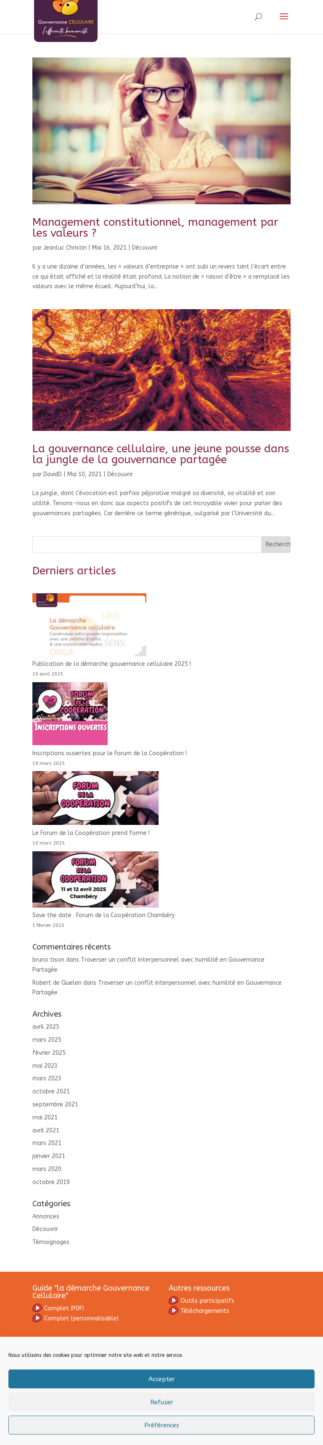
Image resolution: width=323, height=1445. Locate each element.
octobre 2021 (51, 1091)
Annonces (45, 1216)
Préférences (161, 1425)
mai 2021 (45, 1117)
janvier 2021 (48, 1156)
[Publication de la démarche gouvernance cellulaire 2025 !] (89, 626)
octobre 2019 (51, 1182)
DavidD (52, 474)
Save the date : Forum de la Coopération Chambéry (103, 915)
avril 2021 (45, 1130)
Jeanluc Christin (65, 247)
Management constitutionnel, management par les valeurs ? (155, 228)
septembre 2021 (55, 1104)
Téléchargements (199, 1311)
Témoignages (50, 1242)
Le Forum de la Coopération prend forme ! (91, 833)
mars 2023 (46, 1078)
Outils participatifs (201, 1300)
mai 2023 (45, 1065)
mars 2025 (46, 1039)
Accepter (161, 1379)
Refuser (161, 1402)
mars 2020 (46, 1169)
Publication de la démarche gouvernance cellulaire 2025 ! (111, 664)
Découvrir (145, 247)
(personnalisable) (75, 1318)
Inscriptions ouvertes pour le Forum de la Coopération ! (109, 753)
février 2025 (49, 1052)
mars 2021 (46, 1143)
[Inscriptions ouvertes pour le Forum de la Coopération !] (70, 715)
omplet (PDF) (64, 1308)
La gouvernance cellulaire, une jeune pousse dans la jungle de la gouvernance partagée (160, 454)
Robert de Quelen (57, 982)
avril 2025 (45, 1026)
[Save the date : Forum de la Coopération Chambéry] (95, 881)
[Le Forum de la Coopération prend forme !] (95, 799)
